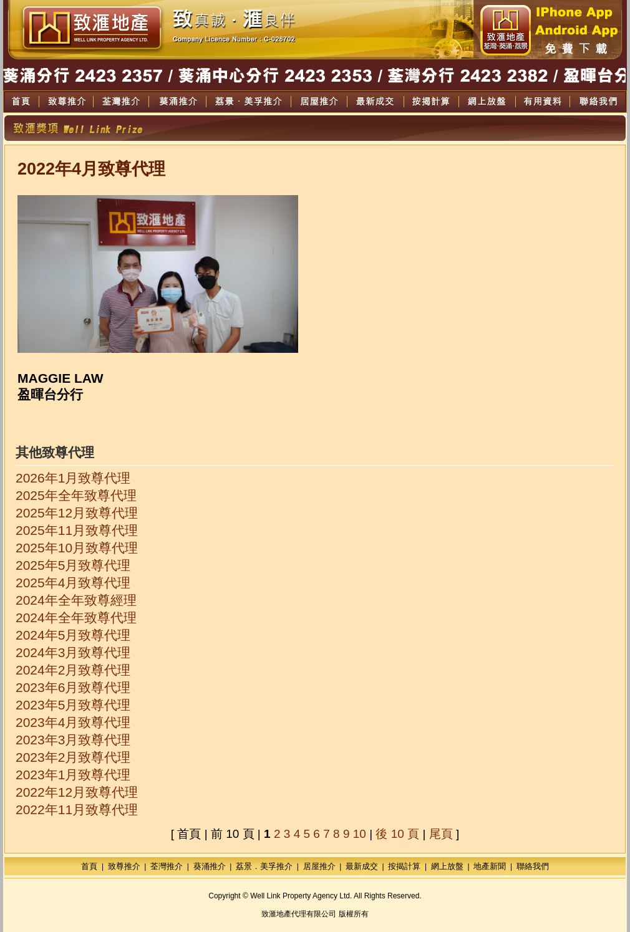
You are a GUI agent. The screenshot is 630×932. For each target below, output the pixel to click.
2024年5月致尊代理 (73, 635)
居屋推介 (319, 866)
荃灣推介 (166, 866)
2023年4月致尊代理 (73, 722)
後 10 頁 (397, 833)
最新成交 (362, 866)
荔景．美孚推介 (264, 866)
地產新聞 (489, 866)
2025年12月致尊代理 (77, 513)
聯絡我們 (532, 866)
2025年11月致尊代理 (77, 530)
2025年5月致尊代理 (73, 565)
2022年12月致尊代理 (77, 792)
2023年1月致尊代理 (73, 774)
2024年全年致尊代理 (76, 617)
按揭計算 (404, 866)
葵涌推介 (209, 866)
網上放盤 (447, 866)
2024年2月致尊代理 (73, 670)
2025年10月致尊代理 (77, 547)
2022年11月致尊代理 (77, 809)
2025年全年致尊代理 (76, 495)
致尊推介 (124, 866)
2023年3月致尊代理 (73, 740)
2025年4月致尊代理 (73, 582)
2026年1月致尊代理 (73, 478)
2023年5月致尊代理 (73, 705)
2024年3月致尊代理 (73, 652)
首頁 (89, 866)
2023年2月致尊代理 (73, 757)
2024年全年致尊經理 (76, 600)
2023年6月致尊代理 (73, 687)
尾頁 (441, 833)
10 (359, 833)
